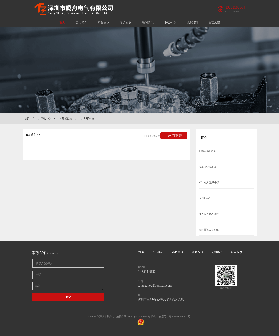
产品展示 (103, 22)
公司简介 (81, 22)
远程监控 (67, 118)
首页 (62, 22)
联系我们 (192, 22)
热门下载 (175, 136)
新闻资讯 (148, 22)
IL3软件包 (89, 118)
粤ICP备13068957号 (179, 316)
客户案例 (125, 22)
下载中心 (170, 22)
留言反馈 (214, 22)
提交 (68, 297)
